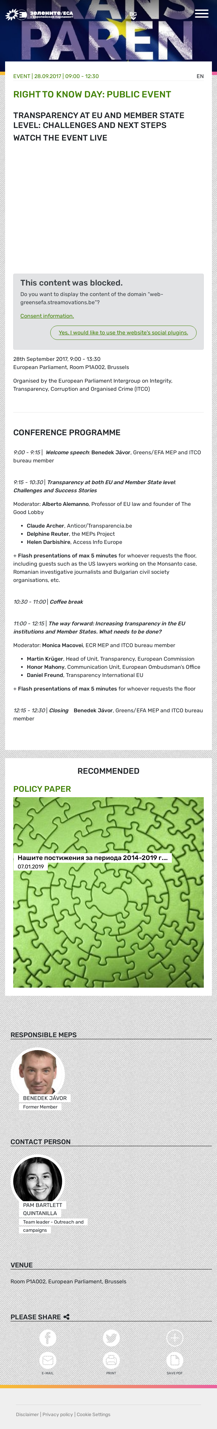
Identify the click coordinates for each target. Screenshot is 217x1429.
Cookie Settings (93, 1414)
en (200, 76)
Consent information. (47, 316)
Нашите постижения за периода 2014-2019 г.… (93, 858)
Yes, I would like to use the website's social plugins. (123, 332)
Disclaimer (27, 1414)
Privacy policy (57, 1414)
